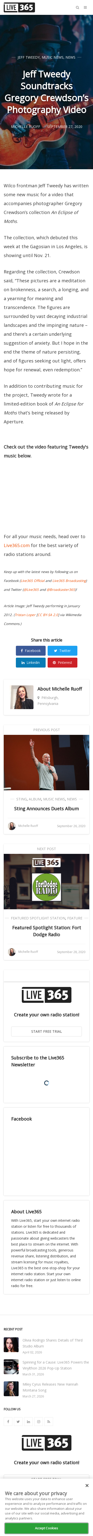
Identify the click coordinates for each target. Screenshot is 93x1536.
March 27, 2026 (33, 1396)
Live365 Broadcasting (69, 580)
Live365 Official (32, 580)
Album (35, 799)
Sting (21, 799)
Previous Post (46, 729)
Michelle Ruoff (67, 689)
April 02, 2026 (32, 1352)
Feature (74, 918)
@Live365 (31, 589)
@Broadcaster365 (61, 589)
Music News (52, 57)
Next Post (46, 848)
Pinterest (62, 662)
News (70, 57)
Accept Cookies (46, 1528)
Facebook (31, 650)
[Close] (87, 1485)
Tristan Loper (25, 615)
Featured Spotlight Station (38, 918)
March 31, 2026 (33, 1374)
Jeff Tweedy (29, 57)
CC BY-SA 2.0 (47, 615)
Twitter (62, 650)
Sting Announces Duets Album (46, 809)
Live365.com (17, 545)
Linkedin (31, 662)
